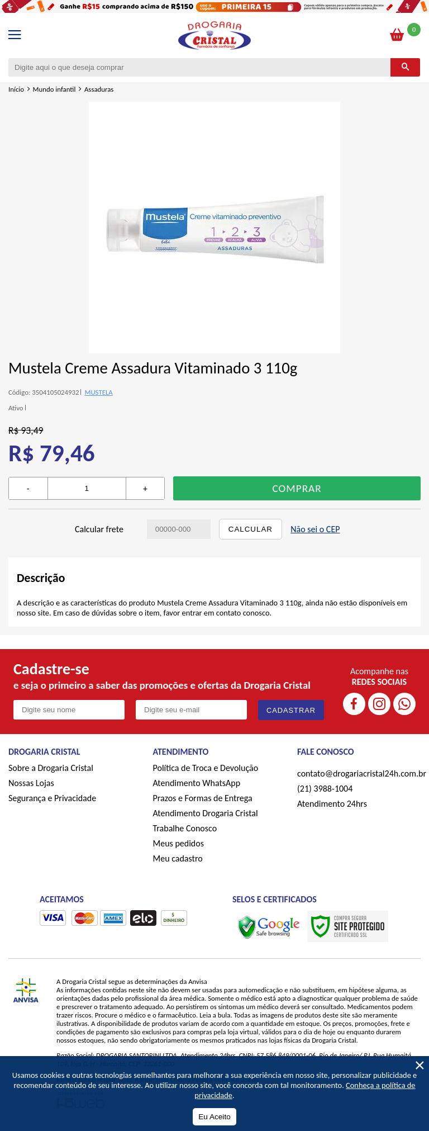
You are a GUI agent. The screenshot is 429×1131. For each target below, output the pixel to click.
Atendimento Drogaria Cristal (205, 813)
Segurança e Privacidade (52, 798)
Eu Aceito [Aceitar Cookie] (214, 1117)
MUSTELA (98, 392)
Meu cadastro (178, 858)
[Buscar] (405, 67)
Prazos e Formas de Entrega (202, 798)
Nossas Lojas (31, 783)
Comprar (297, 488)
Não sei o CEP (315, 529)
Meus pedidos (178, 843)
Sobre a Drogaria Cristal (50, 768)
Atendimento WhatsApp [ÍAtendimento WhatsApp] (197, 783)
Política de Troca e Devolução (206, 768)
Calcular (250, 529)
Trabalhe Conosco (185, 828)
